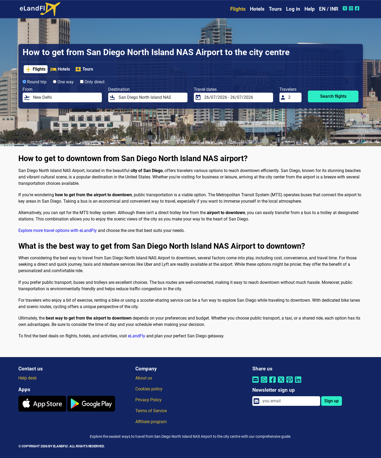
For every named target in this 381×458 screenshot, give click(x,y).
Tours (275, 9)
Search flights (333, 96)
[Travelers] (293, 97)
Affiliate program (151, 421)
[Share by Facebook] (272, 383)
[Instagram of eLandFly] (352, 8)
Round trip (35, 81)
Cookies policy (148, 388)
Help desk (27, 378)
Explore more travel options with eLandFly (57, 230)
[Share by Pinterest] (289, 383)
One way (63, 81)
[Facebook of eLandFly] (358, 8)
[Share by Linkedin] (298, 383)
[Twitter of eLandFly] (345, 8)
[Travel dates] (237, 97)
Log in (293, 9)
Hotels (257, 9)
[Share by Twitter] (281, 383)
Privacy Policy (148, 399)
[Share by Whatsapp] (264, 383)
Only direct (92, 81)
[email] (289, 401)
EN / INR (328, 9)
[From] (66, 97)
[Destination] (151, 97)
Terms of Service (151, 410)
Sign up (331, 400)
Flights (238, 9)
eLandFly (136, 335)
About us (143, 378)
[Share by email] (255, 383)
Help (309, 9)
